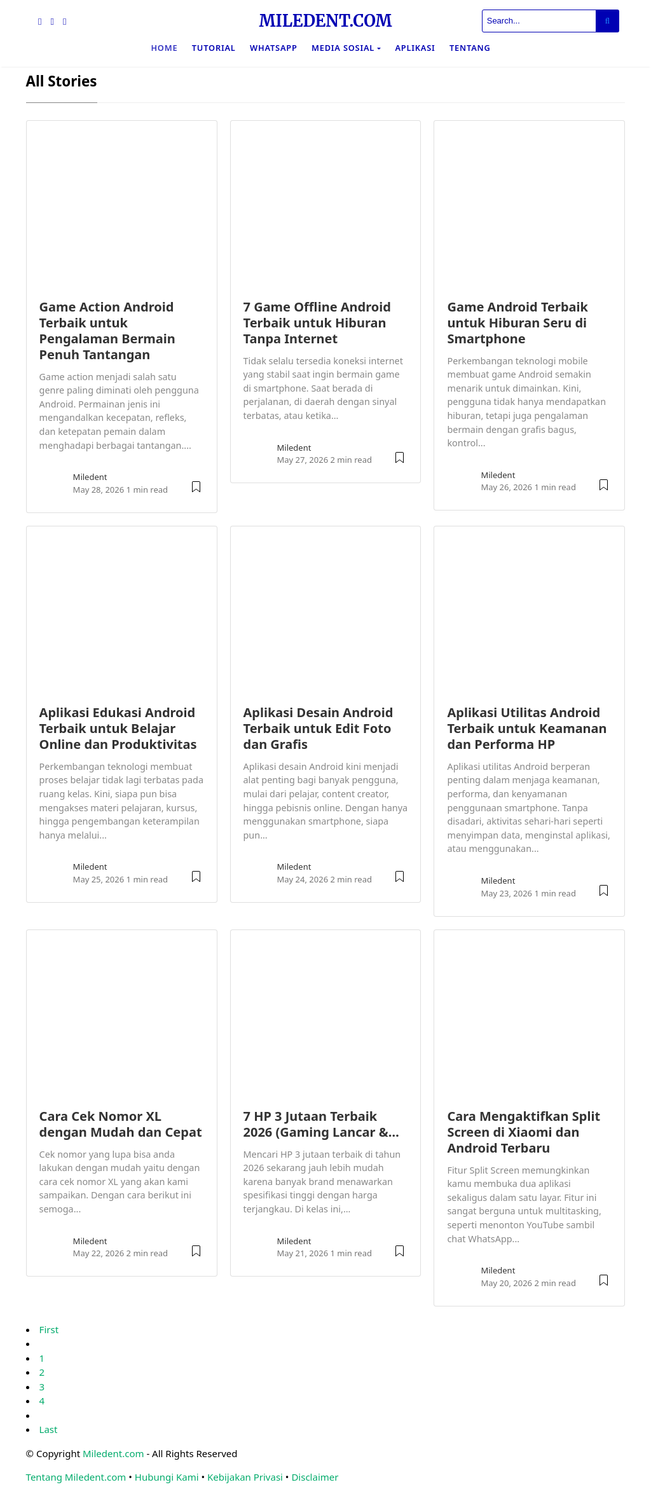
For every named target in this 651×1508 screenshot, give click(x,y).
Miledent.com (113, 1453)
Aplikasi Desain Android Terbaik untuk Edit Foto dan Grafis (318, 728)
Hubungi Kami (167, 1476)
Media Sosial (343, 47)
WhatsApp (274, 47)
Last (48, 1429)
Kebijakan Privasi (245, 1476)
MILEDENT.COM (325, 21)
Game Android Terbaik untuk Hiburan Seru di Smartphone (517, 322)
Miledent (90, 477)
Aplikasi (415, 47)
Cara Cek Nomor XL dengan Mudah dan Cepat (120, 1124)
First (48, 1329)
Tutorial (214, 47)
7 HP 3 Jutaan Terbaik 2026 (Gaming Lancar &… (321, 1124)
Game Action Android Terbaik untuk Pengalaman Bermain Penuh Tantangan (107, 330)
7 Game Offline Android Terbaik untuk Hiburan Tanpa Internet (317, 322)
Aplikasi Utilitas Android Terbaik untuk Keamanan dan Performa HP (526, 728)
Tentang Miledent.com (76, 1476)
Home (164, 47)
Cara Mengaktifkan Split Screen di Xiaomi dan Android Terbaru (523, 1131)
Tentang (470, 47)
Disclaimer (314, 1476)
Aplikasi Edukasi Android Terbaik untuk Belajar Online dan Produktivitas (118, 728)
